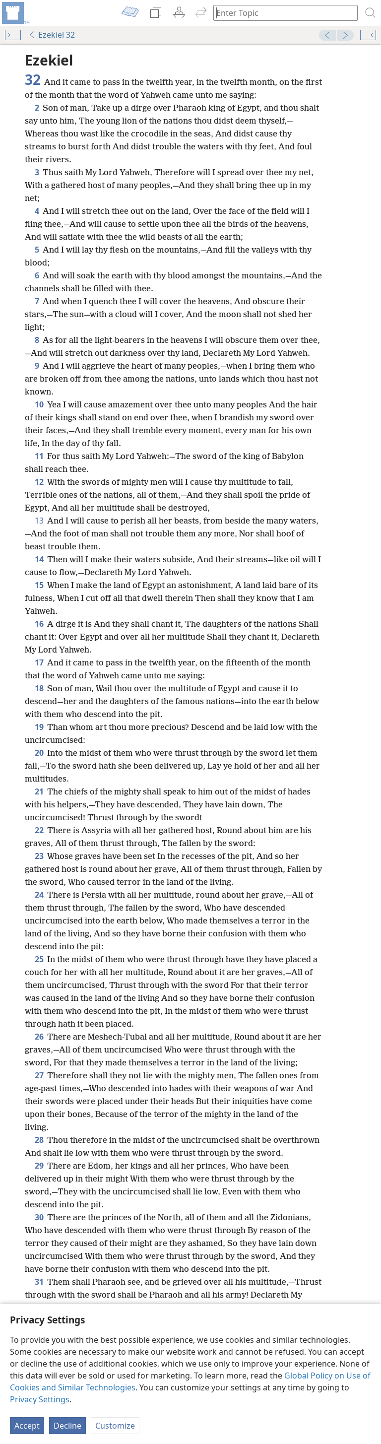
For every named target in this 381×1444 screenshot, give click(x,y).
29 (39, 1165)
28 (39, 1139)
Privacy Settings (39, 1399)
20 (39, 752)
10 (39, 404)
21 (39, 791)
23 (39, 856)
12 (39, 481)
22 (39, 830)
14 (39, 559)
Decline (67, 1425)
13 (39, 520)
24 (39, 894)
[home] (15, 13)
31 (39, 1281)
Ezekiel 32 (51, 34)
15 (39, 585)
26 (39, 1036)
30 (39, 1217)
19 (39, 727)
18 (39, 688)
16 (39, 623)
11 (39, 456)
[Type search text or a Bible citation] (280, 12)
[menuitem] (15, 13)
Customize (115, 1425)
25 (39, 959)
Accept (27, 1425)
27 (39, 1075)
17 (39, 662)
